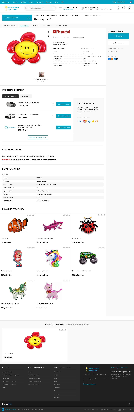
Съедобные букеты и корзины (10, 375)
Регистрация (121, 2)
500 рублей (17, 243)
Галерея (23, 2)
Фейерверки (5, 378)
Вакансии (57, 394)
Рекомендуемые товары (35, 381)
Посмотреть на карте (89, 384)
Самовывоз (25, 96)
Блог (56, 2)
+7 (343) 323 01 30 (23, 409)
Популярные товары (34, 375)
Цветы (4, 387)
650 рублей (53, 276)
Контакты (57, 397)
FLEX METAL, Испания (42, 200)
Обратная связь (68, 9)
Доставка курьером (10, 96)
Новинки (30, 372)
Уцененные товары (33, 384)
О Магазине (5, 2)
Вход (114, 2)
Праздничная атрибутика (9, 384)
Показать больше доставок (37, 137)
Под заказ (112, 51)
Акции (31, 2)
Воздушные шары (7, 372)
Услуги (15, 2)
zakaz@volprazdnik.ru (123, 372)
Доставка (49, 2)
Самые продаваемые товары (78, 324)
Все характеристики (87, 48)
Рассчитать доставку (115, 48)
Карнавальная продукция (9, 381)
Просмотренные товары (54, 324)
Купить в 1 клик (118, 43)
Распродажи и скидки (34, 378)
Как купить (39, 2)
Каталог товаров (17, 18)
